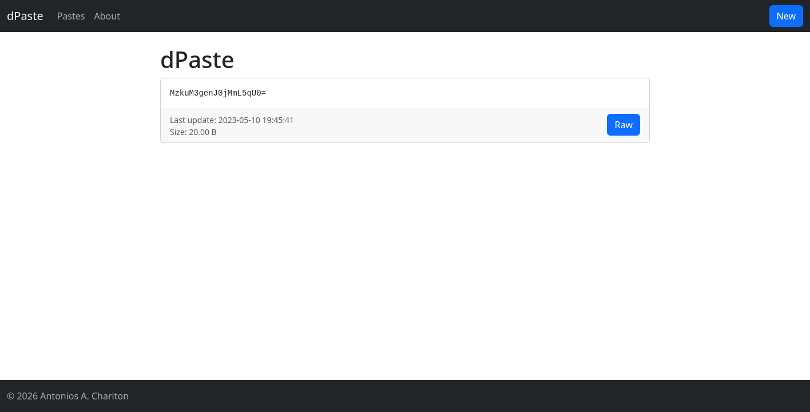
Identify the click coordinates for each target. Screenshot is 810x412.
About (107, 16)
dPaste (25, 15)
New (786, 16)
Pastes (71, 16)
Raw (623, 124)
